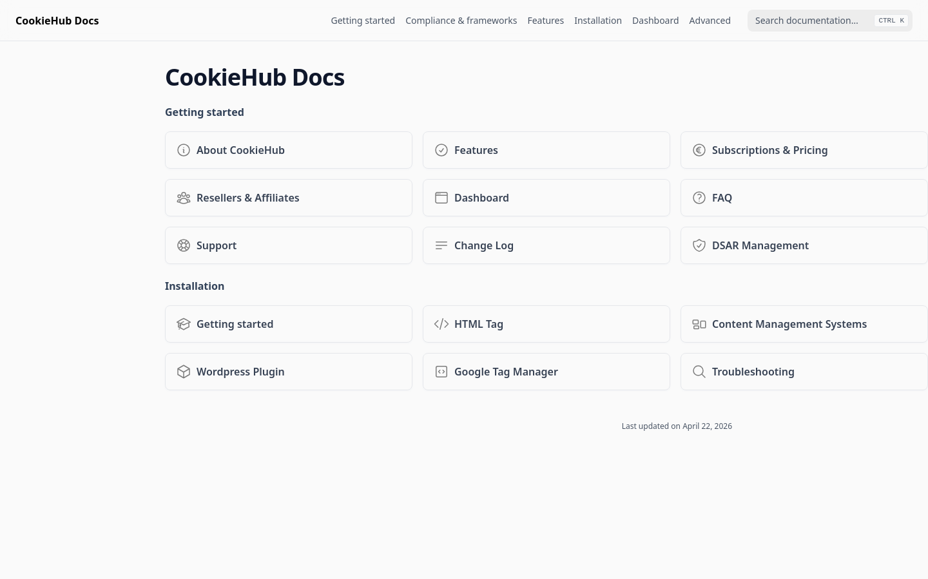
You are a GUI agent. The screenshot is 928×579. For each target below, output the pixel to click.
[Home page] (57, 20)
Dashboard (655, 20)
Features (545, 20)
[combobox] (830, 21)
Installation (598, 20)
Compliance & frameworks (461, 20)
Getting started (363, 20)
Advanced (710, 20)
